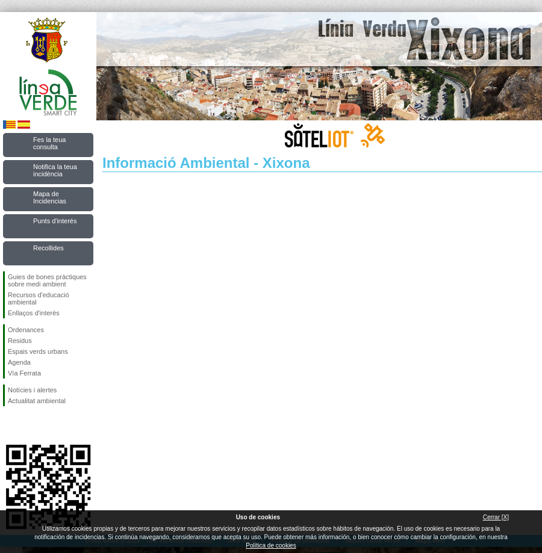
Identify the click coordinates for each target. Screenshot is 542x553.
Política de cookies (271, 545)
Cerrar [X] (496, 517)
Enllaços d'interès (34, 313)
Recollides (48, 248)
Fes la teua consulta (49, 143)
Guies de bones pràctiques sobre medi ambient (47, 280)
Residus (20, 340)
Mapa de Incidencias (49, 197)
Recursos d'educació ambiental (38, 298)
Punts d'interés (54, 220)
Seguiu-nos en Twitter (30, 425)
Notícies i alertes (32, 390)
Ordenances (26, 329)
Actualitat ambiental (37, 400)
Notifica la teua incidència (55, 170)
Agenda (19, 362)
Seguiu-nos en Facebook (10, 425)
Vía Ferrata (24, 373)
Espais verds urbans (38, 351)
